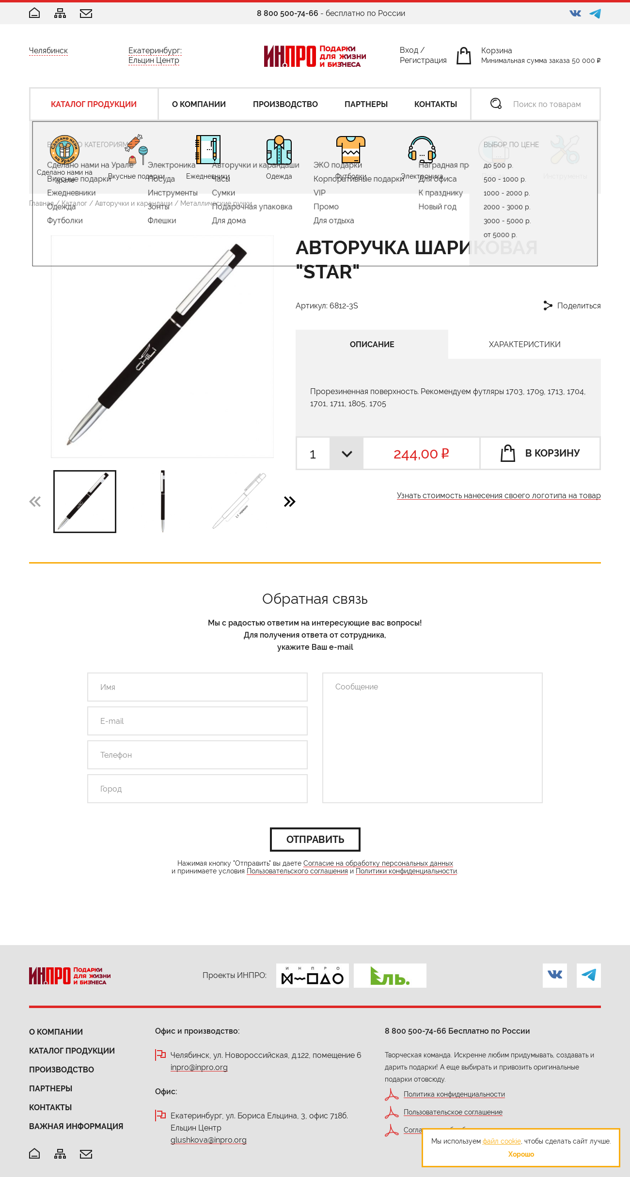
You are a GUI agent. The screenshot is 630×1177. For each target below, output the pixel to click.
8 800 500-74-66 (287, 13)
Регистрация (423, 62)
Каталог (74, 203)
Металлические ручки (216, 203)
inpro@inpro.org (199, 1067)
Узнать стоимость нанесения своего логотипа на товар (499, 496)
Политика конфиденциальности (454, 1094)
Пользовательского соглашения (297, 871)
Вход (409, 52)
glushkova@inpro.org (209, 1140)
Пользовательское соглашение (453, 1112)
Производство (61, 1069)
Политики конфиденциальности (406, 871)
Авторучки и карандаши (134, 203)
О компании (56, 1032)
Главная (41, 203)
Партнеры (50, 1088)
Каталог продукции (72, 1050)
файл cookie (502, 1141)
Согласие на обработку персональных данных (378, 863)
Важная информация (76, 1126)
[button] (290, 501)
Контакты (50, 1107)
